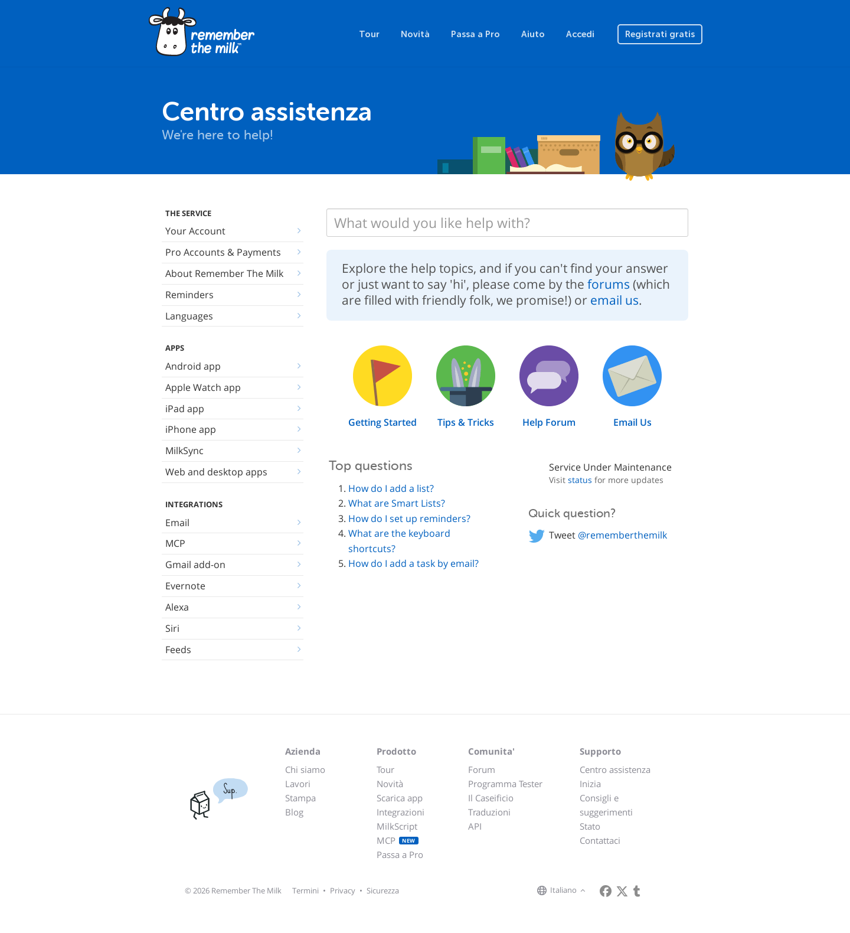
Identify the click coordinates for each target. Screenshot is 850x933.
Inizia (590, 784)
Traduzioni (489, 812)
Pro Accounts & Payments (223, 252)
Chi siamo (305, 769)
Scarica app (400, 798)
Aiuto (533, 34)
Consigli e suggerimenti (606, 805)
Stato (590, 826)
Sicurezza (383, 890)
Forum (481, 769)
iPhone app (190, 429)
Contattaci (600, 840)
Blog (294, 812)
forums (608, 284)
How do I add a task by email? (413, 563)
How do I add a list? (391, 488)
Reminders (189, 294)
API (475, 826)
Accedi (580, 34)
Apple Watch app (203, 387)
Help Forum (549, 422)
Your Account (195, 230)
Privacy (342, 890)
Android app (193, 366)
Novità (415, 34)
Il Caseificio (491, 798)
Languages (189, 315)
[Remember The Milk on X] (622, 891)
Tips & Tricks (465, 422)
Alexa (177, 607)
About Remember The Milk (224, 273)
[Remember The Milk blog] (637, 891)
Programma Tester (505, 784)
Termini (305, 890)
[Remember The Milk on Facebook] (606, 891)
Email (177, 522)
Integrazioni (400, 812)
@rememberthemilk (622, 535)
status (580, 479)
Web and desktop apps (216, 471)
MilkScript (397, 826)
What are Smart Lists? (396, 503)
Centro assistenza (615, 769)
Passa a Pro (475, 34)
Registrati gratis (660, 34)
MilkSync (184, 450)
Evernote (185, 585)
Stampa (300, 798)
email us (614, 300)
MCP (175, 543)
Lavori (297, 784)
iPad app (184, 408)
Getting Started (382, 422)
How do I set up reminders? (409, 518)
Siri (172, 628)
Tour (369, 34)
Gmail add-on (195, 564)
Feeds (178, 649)
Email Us (632, 422)
